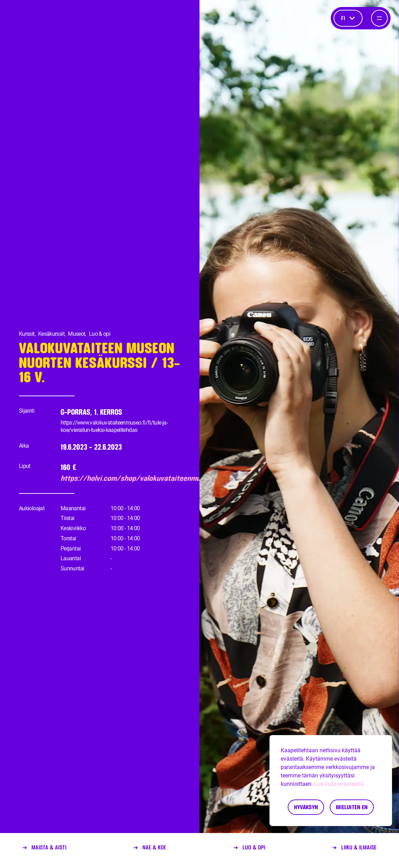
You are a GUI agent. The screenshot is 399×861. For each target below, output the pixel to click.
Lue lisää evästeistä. (339, 784)
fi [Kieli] (348, 18)
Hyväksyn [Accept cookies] (306, 807)
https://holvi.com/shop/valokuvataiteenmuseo (123, 478)
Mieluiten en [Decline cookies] (352, 807)
